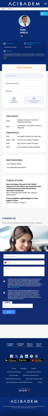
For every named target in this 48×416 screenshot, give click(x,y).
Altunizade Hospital (10, 47)
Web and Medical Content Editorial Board (19, 380)
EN (45, 14)
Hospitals (23, 366)
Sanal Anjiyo (40, 55)
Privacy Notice (14, 287)
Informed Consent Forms (31, 373)
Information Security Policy (34, 377)
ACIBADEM (10, 343)
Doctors (33, 366)
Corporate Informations (33, 370)
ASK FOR (39, 343)
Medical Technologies (14, 370)
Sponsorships (13, 373)
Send (9, 312)
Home (14, 366)
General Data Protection (13, 377)
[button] (7, 263)
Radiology (28, 47)
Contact (39, 380)
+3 (5, 58)
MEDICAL (30, 343)
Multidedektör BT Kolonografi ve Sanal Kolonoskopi (19, 55)
